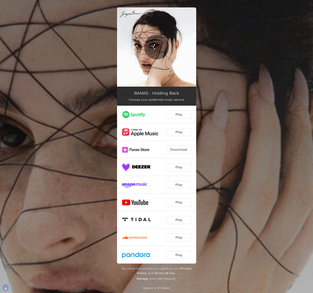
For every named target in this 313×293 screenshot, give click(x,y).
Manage (142, 278)
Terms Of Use (164, 273)
